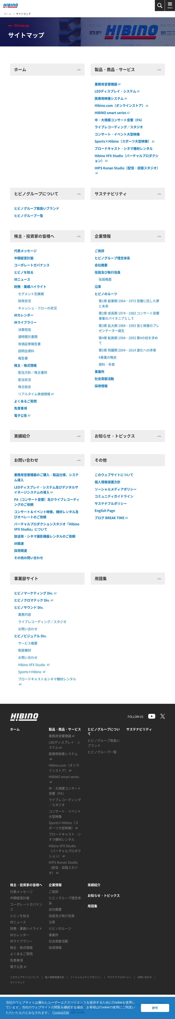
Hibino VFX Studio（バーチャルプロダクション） (65, 850)
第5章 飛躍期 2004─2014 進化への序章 (127, 350)
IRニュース (22, 279)
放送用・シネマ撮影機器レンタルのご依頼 (44, 536)
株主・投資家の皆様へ (47, 236)
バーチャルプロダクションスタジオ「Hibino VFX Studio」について (46, 526)
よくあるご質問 (25, 401)
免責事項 (20, 408)
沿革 (98, 286)
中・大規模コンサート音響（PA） (119, 119)
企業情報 (128, 236)
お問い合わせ (47, 460)
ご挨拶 (99, 250)
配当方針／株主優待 (32, 372)
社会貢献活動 (104, 378)
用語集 (128, 578)
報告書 (23, 358)
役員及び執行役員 (107, 272)
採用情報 (101, 385)
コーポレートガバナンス (32, 265)
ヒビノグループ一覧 (28, 215)
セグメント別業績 (31, 293)
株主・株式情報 (25, 365)
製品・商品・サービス (128, 69)
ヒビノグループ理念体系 (112, 258)
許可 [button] (155, 1008)
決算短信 (24, 329)
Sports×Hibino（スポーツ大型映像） (124, 141)
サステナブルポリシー (111, 503)
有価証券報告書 (29, 343)
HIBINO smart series (112, 112)
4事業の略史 (108, 357)
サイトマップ (23, 14)
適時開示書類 (27, 336)
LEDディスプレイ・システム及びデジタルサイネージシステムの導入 (46, 490)
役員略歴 (105, 279)
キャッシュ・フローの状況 (37, 308)
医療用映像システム (111, 98)
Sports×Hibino (31, 671)
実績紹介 (47, 436)
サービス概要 (27, 643)
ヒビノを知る (23, 272)
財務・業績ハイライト (30, 286)
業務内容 (24, 614)
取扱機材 (24, 650)
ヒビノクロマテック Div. (33, 600)
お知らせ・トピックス (128, 436)
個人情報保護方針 (107, 481)
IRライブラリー (25, 322)
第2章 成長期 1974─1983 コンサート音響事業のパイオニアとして (129, 316)
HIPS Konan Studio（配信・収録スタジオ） (63, 867)
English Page (105, 510)
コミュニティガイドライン (114, 496)
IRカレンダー (23, 315)
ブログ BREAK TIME (111, 517)
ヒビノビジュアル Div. (30, 635)
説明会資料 (26, 350)
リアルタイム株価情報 (36, 393)
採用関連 (20, 550)
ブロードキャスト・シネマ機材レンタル (124, 148)
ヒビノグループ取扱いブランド (36, 208)
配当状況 (24, 379)
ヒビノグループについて (47, 194)
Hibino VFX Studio (33, 664)
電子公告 (22, 415)
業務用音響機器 (107, 84)
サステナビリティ (128, 194)
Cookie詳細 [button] (60, 1012)
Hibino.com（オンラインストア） (121, 105)
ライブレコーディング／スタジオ (119, 126)
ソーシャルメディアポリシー (116, 489)
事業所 (99, 371)
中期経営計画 (23, 258)
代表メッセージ (25, 250)
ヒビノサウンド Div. (28, 607)
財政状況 (24, 300)
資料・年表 (107, 364)
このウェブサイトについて (114, 474)
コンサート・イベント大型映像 (117, 134)
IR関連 (19, 543)
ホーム (7, 14)
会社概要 (101, 265)
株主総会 (24, 386)
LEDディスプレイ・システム (117, 91)
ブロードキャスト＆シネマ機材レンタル (47, 678)
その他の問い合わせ (28, 557)
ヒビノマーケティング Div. (35, 593)
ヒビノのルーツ (106, 293)
